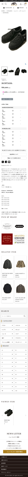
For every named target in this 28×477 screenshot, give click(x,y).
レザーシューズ (22, 11)
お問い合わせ (4, 460)
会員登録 (3, 463)
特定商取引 (4, 469)
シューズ (15, 11)
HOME (3, 11)
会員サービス (4, 466)
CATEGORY (7, 7)
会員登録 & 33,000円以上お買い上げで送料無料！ (14, 1)
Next (24, 37)
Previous (3, 37)
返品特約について (14, 154)
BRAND (20, 7)
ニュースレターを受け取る (15, 452)
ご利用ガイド (4, 457)
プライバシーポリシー (6, 472)
